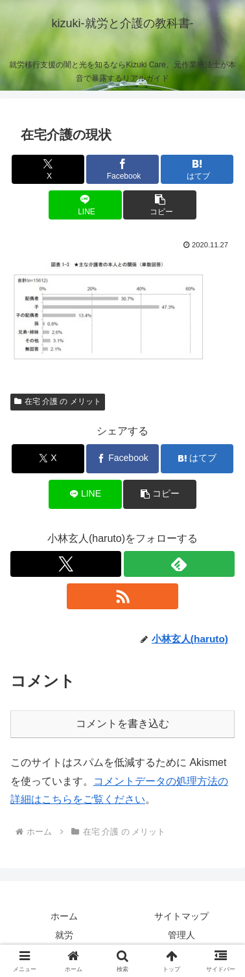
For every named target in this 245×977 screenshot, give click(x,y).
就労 (64, 935)
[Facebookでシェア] (122, 169)
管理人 (181, 935)
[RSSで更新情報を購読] (122, 596)
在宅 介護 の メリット (57, 401)
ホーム (64, 916)
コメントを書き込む (122, 723)
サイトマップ (181, 916)
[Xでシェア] (48, 169)
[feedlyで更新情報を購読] (179, 564)
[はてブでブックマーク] (197, 169)
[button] (159, 204)
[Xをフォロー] (65, 564)
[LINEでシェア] (85, 204)
